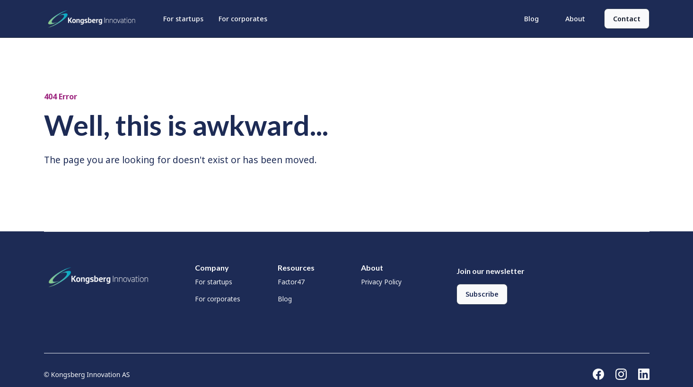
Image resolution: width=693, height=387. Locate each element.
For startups (183, 18)
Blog (531, 18)
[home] (94, 18)
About (575, 18)
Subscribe (482, 294)
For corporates (243, 18)
